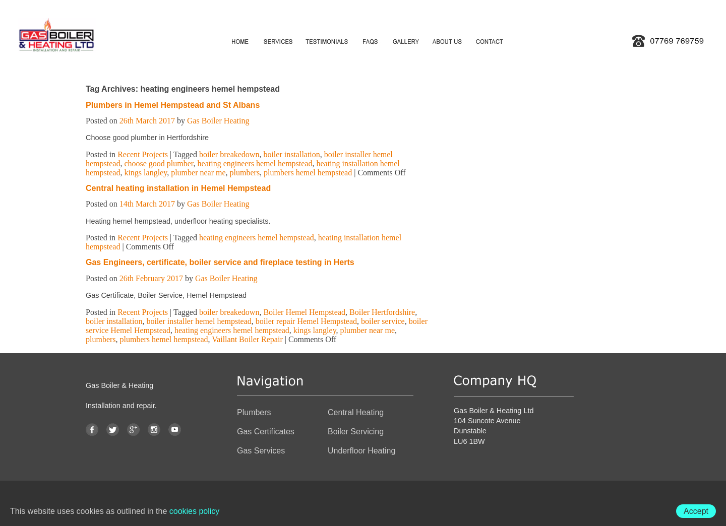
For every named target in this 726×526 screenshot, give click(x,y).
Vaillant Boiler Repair (247, 339)
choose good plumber (158, 163)
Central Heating (356, 412)
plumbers (245, 172)
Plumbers (254, 412)
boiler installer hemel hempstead (198, 321)
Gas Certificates (265, 431)
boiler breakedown (229, 154)
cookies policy (194, 511)
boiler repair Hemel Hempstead (306, 321)
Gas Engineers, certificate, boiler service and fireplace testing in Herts (220, 262)
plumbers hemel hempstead (308, 172)
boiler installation (291, 154)
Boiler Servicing (356, 431)
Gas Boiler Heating (218, 120)
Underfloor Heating (361, 450)
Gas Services (261, 450)
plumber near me (198, 172)
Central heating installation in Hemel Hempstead (178, 188)
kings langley (145, 172)
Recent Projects (142, 154)
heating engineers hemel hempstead (255, 163)
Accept (696, 511)
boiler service (383, 321)
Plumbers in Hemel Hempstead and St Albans (173, 105)
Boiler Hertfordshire (382, 312)
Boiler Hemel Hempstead (304, 312)
